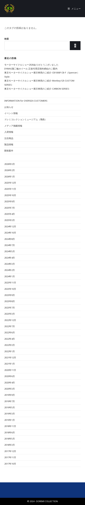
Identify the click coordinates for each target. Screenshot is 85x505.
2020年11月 (10, 370)
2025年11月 (10, 188)
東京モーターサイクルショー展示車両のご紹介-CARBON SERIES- (37, 88)
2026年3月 (9, 164)
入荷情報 (8, 131)
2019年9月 (9, 394)
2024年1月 (9, 276)
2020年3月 (9, 388)
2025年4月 (9, 213)
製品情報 (8, 144)
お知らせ (8, 107)
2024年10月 (10, 232)
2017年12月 (10, 451)
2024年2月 (9, 270)
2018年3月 (9, 444)
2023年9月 (9, 295)
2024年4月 (9, 257)
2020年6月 (9, 376)
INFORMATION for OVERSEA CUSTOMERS (25, 100)
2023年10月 (10, 288)
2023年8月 (9, 301)
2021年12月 (10, 357)
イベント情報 (11, 113)
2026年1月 (9, 176)
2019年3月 (9, 413)
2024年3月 (9, 263)
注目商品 (8, 138)
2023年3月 (9, 313)
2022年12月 (10, 320)
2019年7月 (9, 401)
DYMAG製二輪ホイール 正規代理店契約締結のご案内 (30, 68)
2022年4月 (9, 338)
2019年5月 (9, 407)
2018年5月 (9, 438)
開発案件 (8, 150)
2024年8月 (9, 238)
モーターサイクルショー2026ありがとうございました (31, 64)
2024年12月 (10, 226)
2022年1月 (9, 351)
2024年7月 (9, 245)
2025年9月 (9, 201)
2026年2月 (9, 170)
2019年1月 (9, 419)
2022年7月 (9, 326)
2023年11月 (10, 282)
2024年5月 (9, 251)
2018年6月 (9, 432)
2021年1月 (9, 363)
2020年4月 (9, 382)
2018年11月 (10, 426)
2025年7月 (9, 207)
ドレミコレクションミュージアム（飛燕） (25, 119)
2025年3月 (9, 220)
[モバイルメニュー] (74, 8)
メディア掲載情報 (13, 125)
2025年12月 (10, 182)
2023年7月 (9, 307)
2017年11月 (10, 457)
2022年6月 (9, 332)
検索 (6, 38)
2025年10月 (10, 195)
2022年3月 (9, 345)
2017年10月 (10, 463)
